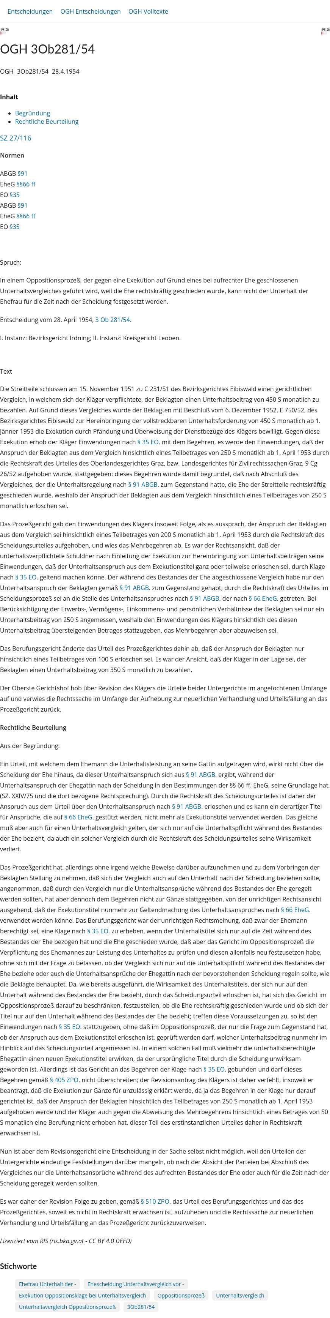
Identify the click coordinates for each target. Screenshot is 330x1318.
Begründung (32, 113)
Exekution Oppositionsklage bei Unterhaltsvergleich (82, 1295)
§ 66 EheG (263, 598)
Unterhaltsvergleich (240, 1295)
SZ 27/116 (15, 137)
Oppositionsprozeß (181, 1295)
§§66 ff (25, 184)
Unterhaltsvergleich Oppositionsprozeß (67, 1306)
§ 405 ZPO (64, 1080)
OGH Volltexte (148, 11)
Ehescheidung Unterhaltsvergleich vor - (136, 1284)
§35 (15, 195)
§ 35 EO (148, 442)
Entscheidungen (30, 11)
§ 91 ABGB (142, 484)
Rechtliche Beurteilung (46, 121)
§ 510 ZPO (155, 1201)
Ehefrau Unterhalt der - (47, 1284)
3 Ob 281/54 (112, 320)
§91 (23, 173)
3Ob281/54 (141, 1306)
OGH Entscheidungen (90, 11)
